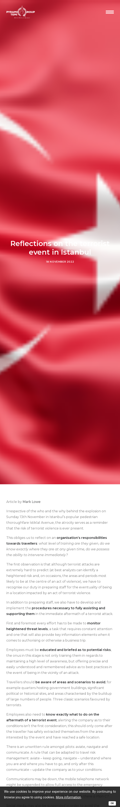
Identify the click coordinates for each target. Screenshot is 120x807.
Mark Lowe (32, 479)
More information (68, 797)
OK (112, 803)
